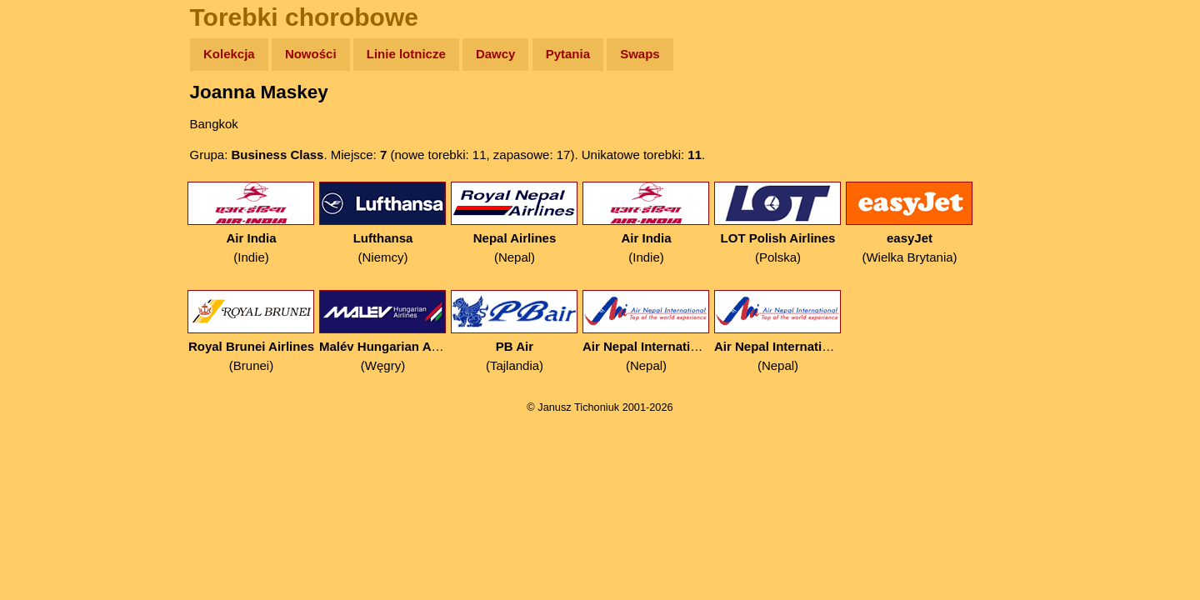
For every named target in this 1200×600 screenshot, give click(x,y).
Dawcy (496, 54)
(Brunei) (251, 331)
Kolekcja (229, 54)
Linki (42, 311)
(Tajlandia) (514, 331)
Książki (49, 215)
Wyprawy (55, 119)
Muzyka (50, 247)
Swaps (640, 54)
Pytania (568, 54)
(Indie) (251, 223)
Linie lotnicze (406, 54)
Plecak (47, 279)
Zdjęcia (49, 151)
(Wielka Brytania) (910, 223)
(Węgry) (383, 331)
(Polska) (778, 223)
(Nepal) (514, 223)
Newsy (47, 183)
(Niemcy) (383, 223)
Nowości (311, 54)
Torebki (50, 344)
